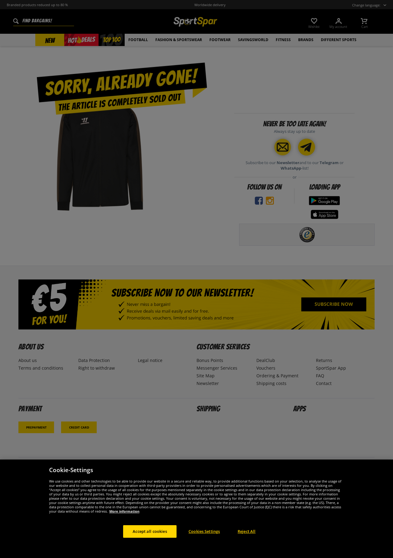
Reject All (246, 537)
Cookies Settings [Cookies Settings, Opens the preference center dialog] (204, 537)
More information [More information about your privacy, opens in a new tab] (124, 516)
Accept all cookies (150, 537)
